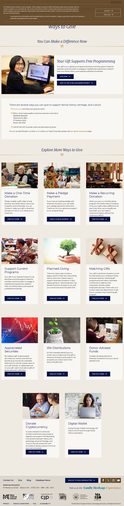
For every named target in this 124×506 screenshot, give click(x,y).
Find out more (13, 219)
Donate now (17, 109)
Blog (29, 480)
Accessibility (45, 504)
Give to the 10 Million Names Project (75, 83)
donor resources (80, 131)
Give (20, 480)
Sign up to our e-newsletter (80, 480)
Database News (43, 480)
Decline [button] (107, 15)
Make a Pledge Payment (59, 219)
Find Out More (56, 298)
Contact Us (8, 480)
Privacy (6, 504)
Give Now (63, 76)
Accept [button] (107, 11)
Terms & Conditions (21, 504)
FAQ (34, 504)
